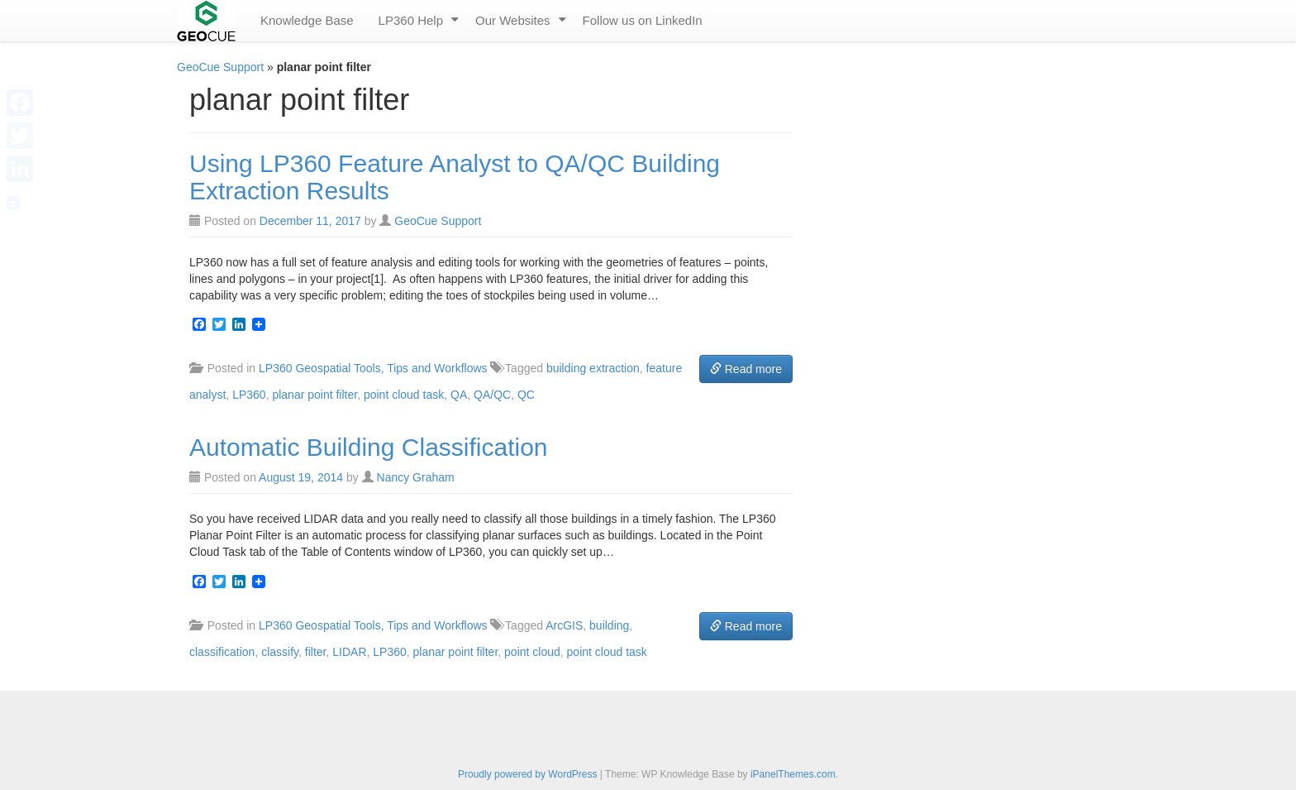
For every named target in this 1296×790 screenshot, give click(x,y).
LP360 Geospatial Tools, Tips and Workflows (373, 368)
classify (279, 651)
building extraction (593, 368)
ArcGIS (564, 625)
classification (222, 651)
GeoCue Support (220, 67)
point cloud (532, 651)
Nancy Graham (416, 477)
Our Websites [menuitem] (512, 20)
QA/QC (492, 394)
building (609, 625)
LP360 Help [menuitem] (411, 20)
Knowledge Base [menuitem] (307, 20)
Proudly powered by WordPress (528, 774)
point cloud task (404, 394)
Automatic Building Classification (368, 447)
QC (526, 394)
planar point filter (314, 394)
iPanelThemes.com (793, 774)
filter (315, 651)
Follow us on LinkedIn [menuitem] (643, 20)
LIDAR (349, 651)
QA (458, 394)
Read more (746, 369)
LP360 (248, 394)
